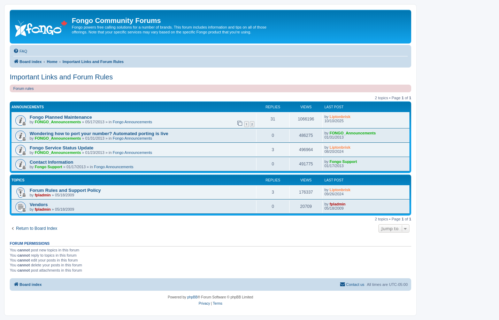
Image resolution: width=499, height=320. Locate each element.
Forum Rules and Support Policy (65, 190)
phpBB (192, 297)
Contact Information (51, 162)
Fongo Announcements (132, 122)
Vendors (39, 204)
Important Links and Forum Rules (61, 77)
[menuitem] (20, 51)
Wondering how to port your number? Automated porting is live (99, 133)
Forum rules (23, 88)
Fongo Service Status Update (61, 147)
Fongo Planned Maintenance (61, 117)
